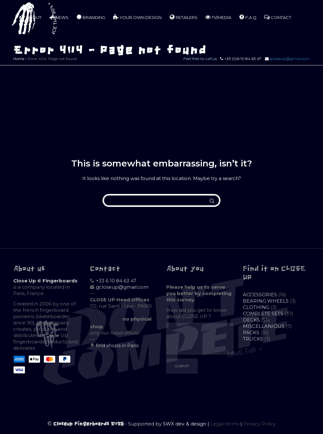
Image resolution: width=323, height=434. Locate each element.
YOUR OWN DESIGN (137, 17)
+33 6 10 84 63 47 (116, 281)
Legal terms (224, 424)
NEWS (58, 17)
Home (18, 58)
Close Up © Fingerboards (45, 281)
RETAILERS (183, 17)
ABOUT (30, 17)
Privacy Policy (259, 424)
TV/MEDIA (218, 17)
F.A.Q (247, 17)
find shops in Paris (117, 345)
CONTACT (277, 17)
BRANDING (90, 17)
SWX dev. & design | (186, 424)
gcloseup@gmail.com (290, 58)
